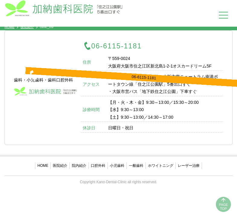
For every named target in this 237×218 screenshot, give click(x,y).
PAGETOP (223, 206)
